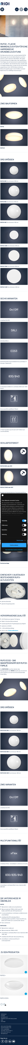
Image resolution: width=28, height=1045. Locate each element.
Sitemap (3, 1015)
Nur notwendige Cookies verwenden (14, 549)
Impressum (3, 1014)
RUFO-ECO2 (4, 998)
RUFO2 (2, 975)
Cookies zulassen (14, 545)
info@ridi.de (4, 1033)
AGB (2, 1020)
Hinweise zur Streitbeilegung (9, 1018)
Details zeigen (20, 540)
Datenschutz (4, 1017)
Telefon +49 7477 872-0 (6, 1030)
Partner (3, 1021)
